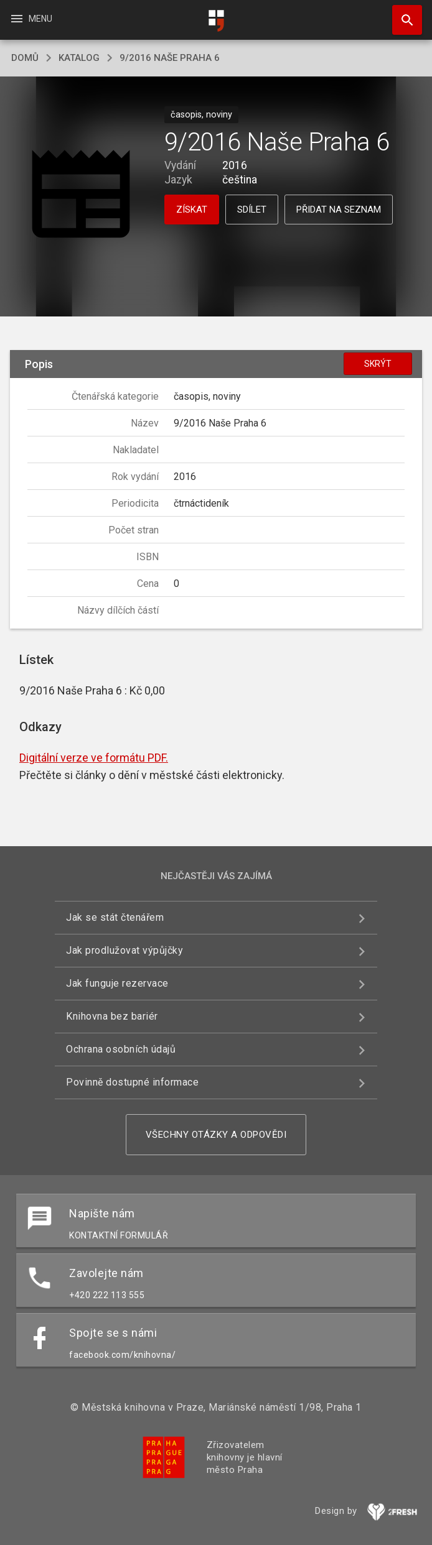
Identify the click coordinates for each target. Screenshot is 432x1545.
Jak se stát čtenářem (115, 917)
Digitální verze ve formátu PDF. (93, 757)
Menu (30, 18)
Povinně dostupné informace (132, 1082)
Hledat (401, 13)
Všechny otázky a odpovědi (216, 1134)
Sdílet (251, 209)
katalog (79, 57)
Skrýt (378, 364)
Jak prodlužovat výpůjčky (124, 950)
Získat (191, 209)
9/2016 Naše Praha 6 (170, 57)
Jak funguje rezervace (117, 983)
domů (25, 57)
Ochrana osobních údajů (121, 1049)
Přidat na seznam (338, 209)
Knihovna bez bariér (112, 1016)
